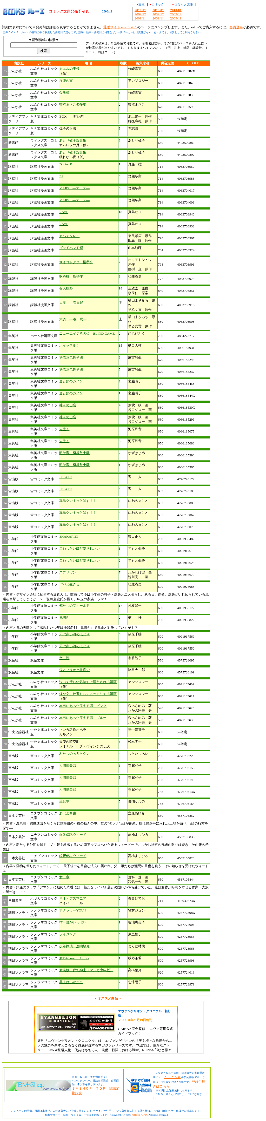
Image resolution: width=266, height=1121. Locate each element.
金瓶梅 (64, 92)
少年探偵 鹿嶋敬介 (74, 946)
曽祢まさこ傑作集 (72, 104)
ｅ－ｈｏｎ (172, 1077)
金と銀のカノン (71, 381)
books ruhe (139, 1115)
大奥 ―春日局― (73, 303)
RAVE (63, 212)
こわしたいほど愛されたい (79, 548)
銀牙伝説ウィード (72, 834)
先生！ (64, 429)
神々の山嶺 (67, 405)
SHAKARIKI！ (70, 536)
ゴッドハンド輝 (71, 248)
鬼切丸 (64, 617)
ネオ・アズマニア (72, 898)
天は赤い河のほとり (74, 634)
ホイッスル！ (69, 345)
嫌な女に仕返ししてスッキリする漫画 (88, 694)
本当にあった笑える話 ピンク (83, 706)
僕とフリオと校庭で (74, 670)
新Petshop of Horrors (74, 958)
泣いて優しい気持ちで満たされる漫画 (88, 682)
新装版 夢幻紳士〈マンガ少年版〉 (86, 970)
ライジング (67, 934)
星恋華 (64, 801)
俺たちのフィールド (74, 605)
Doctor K (65, 164)
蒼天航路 (66, 288)
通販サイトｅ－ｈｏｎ (120, 27)
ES (61, 176)
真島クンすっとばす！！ (77, 501)
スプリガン (67, 572)
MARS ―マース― (74, 188)
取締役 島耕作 (71, 276)
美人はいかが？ (71, 982)
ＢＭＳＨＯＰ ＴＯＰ (89, 1088)
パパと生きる (69, 584)
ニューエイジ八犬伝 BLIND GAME (87, 333)
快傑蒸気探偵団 (71, 357)
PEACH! (65, 477)
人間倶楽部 (67, 765)
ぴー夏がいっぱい (72, 922)
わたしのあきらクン (74, 753)
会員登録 (236, 27)
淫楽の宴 (66, 81)
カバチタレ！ (69, 236)
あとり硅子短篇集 (72, 140)
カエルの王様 (69, 69)
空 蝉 (64, 658)
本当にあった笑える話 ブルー (83, 718)
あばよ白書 (67, 813)
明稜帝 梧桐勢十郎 (74, 453)
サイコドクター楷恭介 (76, 262)
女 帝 (64, 877)
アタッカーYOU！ (73, 910)
